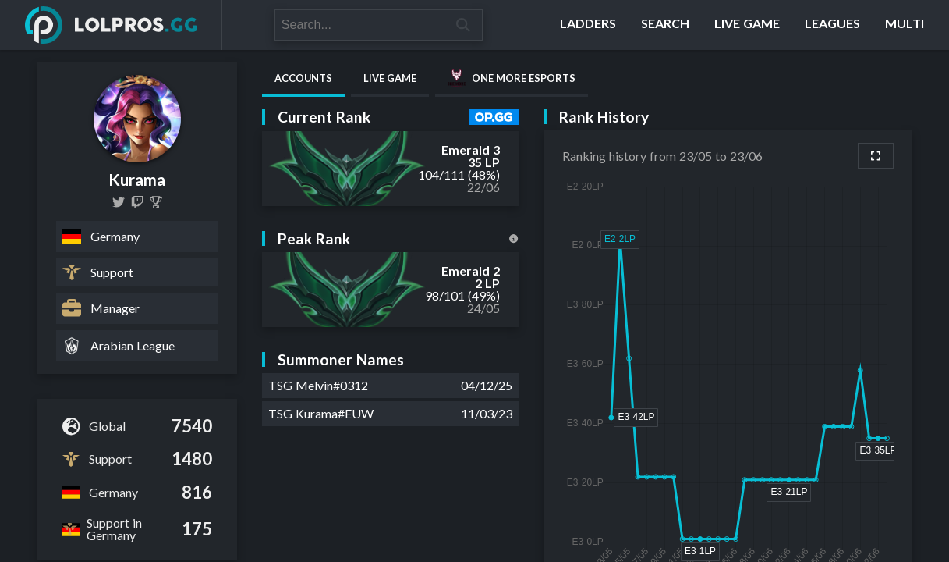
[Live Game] (747, 25)
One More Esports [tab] (511, 78)
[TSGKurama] (118, 202)
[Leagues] (832, 25)
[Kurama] (156, 202)
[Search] (359, 25)
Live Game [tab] (389, 78)
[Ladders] (588, 25)
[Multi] (905, 25)
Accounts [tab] (303, 78)
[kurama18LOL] (137, 202)
